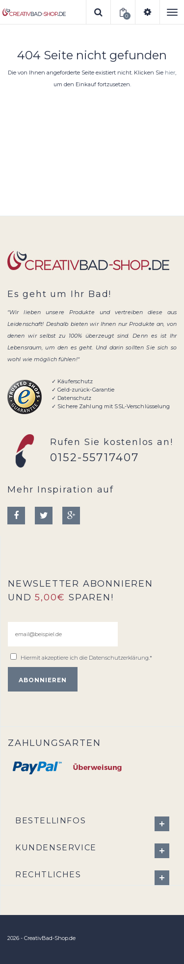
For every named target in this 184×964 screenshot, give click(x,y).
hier (170, 72)
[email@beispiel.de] (63, 634)
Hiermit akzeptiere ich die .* (86, 657)
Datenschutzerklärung (119, 657)
